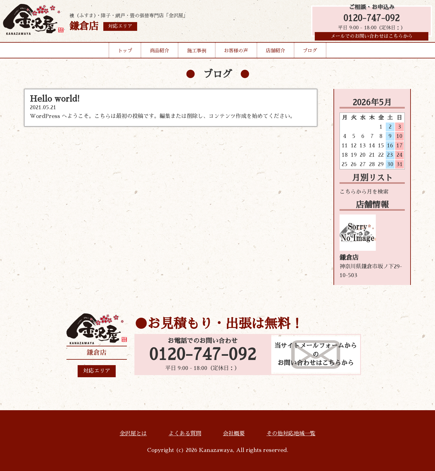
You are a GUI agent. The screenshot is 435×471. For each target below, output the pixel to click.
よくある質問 (185, 433)
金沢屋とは (133, 433)
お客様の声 (236, 52)
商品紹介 (159, 52)
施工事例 (196, 52)
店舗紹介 (275, 52)
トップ (125, 52)
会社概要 (234, 433)
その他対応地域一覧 (290, 433)
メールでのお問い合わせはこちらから (371, 37)
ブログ (310, 52)
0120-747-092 (371, 19)
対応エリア (96, 371)
